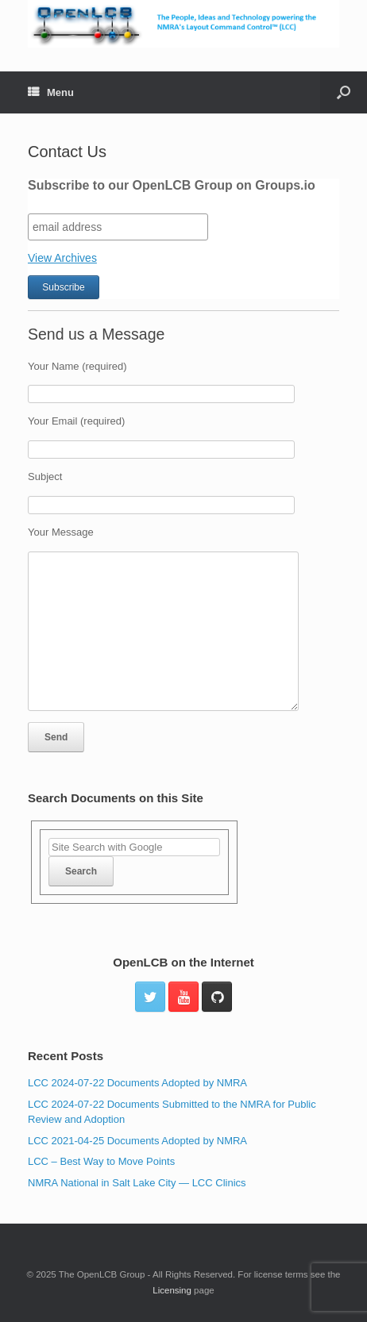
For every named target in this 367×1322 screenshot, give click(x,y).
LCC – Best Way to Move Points (101, 1161)
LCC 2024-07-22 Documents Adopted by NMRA (137, 1083)
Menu (51, 92)
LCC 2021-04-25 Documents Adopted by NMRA (137, 1141)
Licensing (172, 1290)
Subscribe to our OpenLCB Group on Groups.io (171, 185)
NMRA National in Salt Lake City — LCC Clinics (137, 1183)
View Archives (62, 258)
